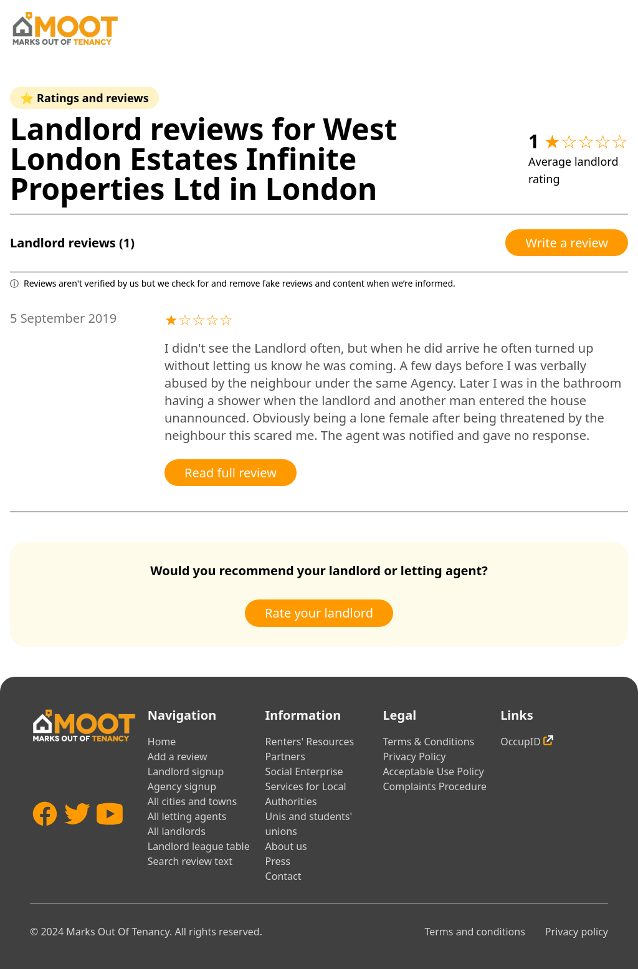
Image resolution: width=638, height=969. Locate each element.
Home (162, 741)
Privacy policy (576, 931)
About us (286, 846)
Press (277, 861)
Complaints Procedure (435, 786)
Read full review (230, 472)
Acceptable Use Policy (433, 771)
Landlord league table (199, 846)
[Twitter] (77, 836)
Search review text (190, 861)
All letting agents (187, 816)
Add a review (177, 756)
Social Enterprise (304, 771)
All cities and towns (192, 801)
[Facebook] (45, 836)
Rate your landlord (319, 612)
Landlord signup (186, 771)
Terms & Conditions (428, 741)
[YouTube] (110, 836)
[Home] (65, 28)
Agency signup (182, 786)
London (321, 188)
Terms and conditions (474, 931)
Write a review (566, 242)
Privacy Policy (414, 756)
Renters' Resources (310, 741)
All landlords (177, 831)
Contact (283, 876)
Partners (285, 756)
